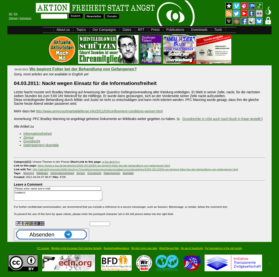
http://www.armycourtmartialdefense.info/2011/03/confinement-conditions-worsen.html (99, 111)
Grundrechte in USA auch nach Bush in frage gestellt (222, 119)
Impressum (25, 18)
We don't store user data (144, 250)
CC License (43, 250)
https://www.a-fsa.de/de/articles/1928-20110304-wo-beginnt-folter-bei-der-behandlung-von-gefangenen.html (104, 165)
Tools (218, 29)
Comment (59, 197)
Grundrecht (31, 141)
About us (63, 29)
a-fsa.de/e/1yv (111, 161)
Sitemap (13, 18)
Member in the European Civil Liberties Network (76, 250)
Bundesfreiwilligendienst (116, 250)
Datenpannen (111, 173)
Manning (28, 173)
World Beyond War (169, 250)
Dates (127, 29)
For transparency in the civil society (223, 250)
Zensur (28, 137)
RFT (141, 29)
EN (15, 14)
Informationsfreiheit (37, 134)
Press (155, 29)
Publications (175, 29)
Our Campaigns (104, 29)
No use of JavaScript (192, 250)
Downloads (199, 29)
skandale (128, 173)
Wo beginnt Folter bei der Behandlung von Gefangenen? (83, 69)
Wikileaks (42, 173)
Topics (81, 29)
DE (10, 14)
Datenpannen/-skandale (41, 145)
